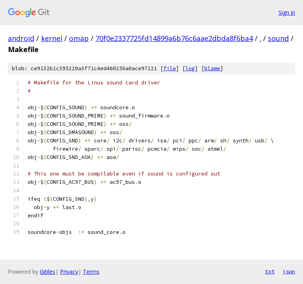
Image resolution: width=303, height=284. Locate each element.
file (169, 68)
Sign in (287, 12)
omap (79, 38)
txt (270, 271)
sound (278, 38)
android (21, 38)
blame (212, 68)
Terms (91, 271)
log (190, 68)
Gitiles (47, 271)
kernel (51, 38)
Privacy (69, 271)
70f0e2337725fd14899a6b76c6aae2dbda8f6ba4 (174, 38)
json (288, 271)
